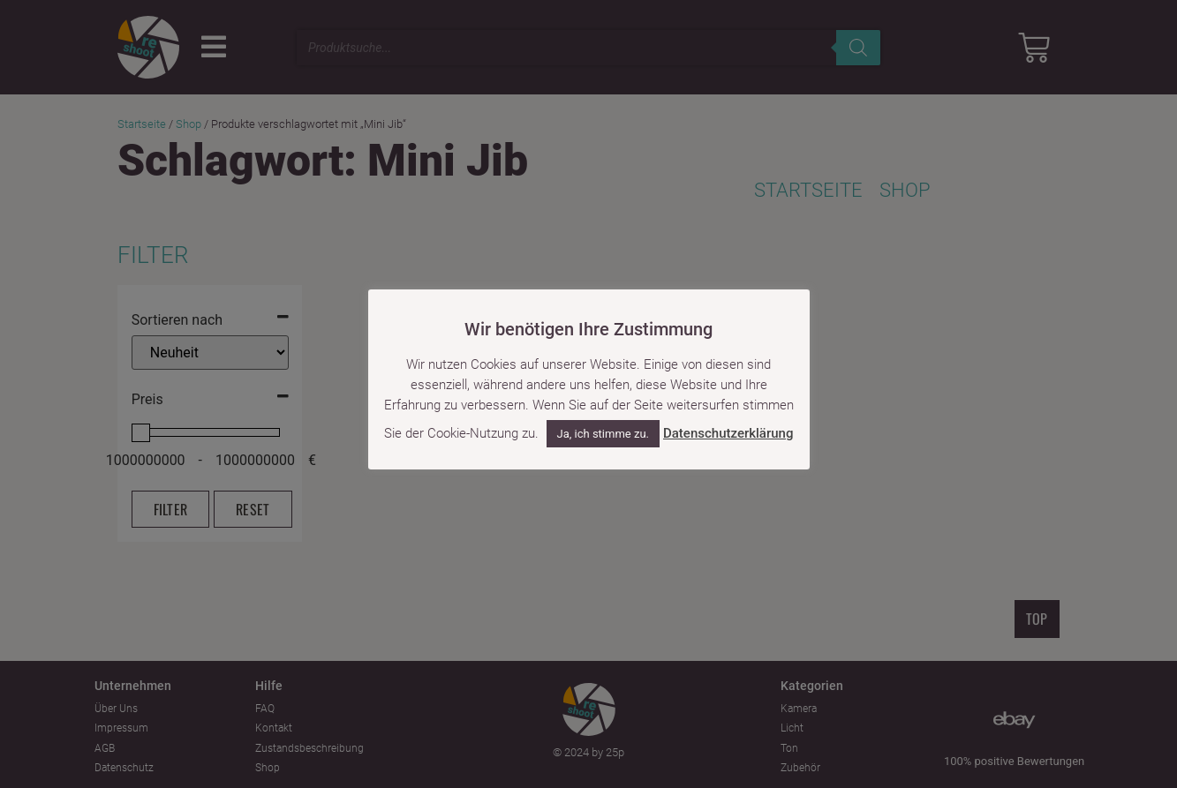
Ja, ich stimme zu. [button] (603, 433)
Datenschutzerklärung (728, 433)
